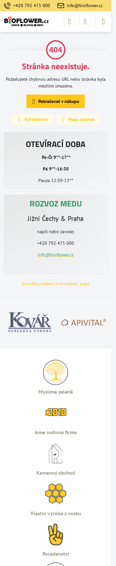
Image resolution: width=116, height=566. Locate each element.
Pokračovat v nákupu (54, 101)
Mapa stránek (77, 119)
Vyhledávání (32, 119)
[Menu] (103, 21)
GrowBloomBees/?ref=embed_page (56, 284)
